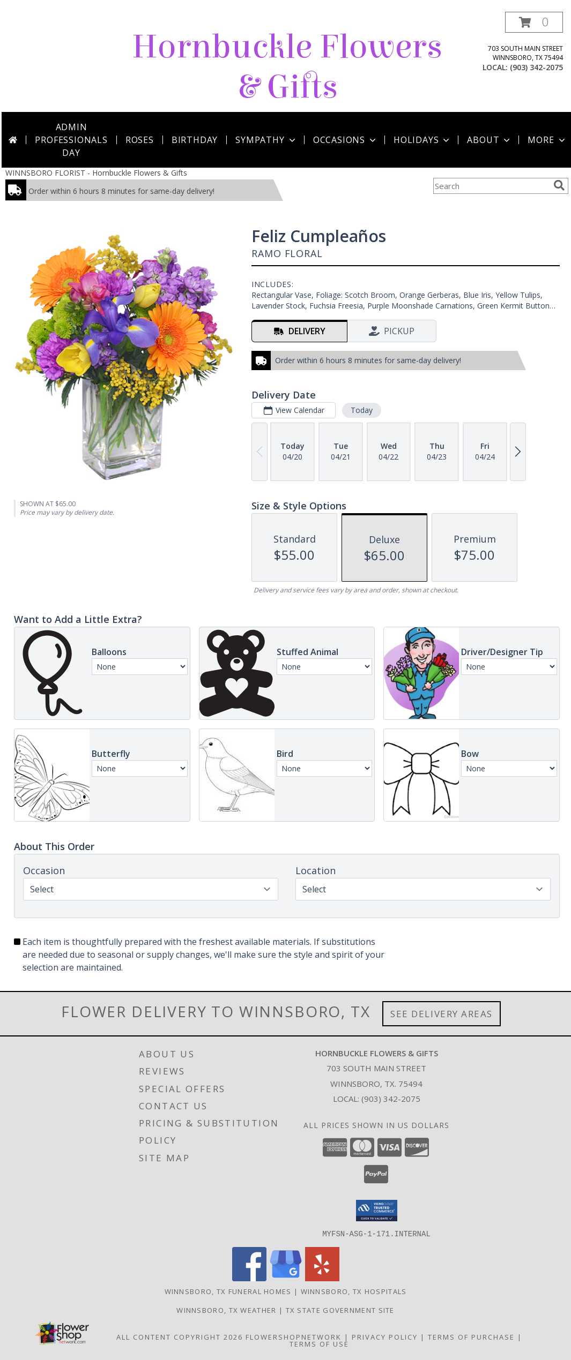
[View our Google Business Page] (286, 1278)
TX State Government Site (340, 1309)
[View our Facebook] (249, 1278)
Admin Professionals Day (71, 140)
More (547, 140)
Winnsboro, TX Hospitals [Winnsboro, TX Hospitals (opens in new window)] (354, 1291)
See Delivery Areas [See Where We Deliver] (441, 1014)
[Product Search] (491, 185)
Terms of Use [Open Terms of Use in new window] (319, 1343)
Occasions (345, 140)
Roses (139, 140)
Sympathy (266, 140)
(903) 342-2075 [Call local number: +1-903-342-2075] (536, 67)
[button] (534, 22)
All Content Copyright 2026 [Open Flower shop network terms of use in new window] (179, 1336)
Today (362, 410)
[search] (559, 185)
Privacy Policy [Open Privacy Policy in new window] (385, 1336)
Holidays (422, 140)
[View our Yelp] (322, 1278)
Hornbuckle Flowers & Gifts (287, 67)
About (489, 140)
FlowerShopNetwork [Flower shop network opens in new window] (294, 1336)
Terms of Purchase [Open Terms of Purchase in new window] (471, 1336)
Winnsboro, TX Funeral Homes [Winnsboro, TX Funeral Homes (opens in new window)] (228, 1291)
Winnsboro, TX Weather (226, 1309)
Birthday (195, 140)
